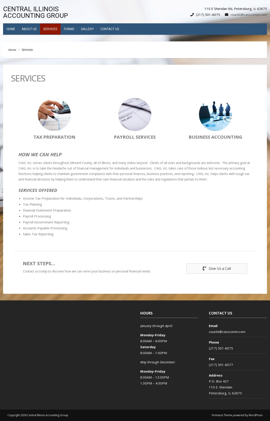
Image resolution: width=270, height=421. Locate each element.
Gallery (87, 29)
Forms (69, 29)
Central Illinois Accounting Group (35, 12)
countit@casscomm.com (248, 14)
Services (50, 29)
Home (11, 29)
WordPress (256, 415)
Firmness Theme (222, 415)
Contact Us (109, 29)
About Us (29, 29)
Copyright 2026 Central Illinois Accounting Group (37, 415)
